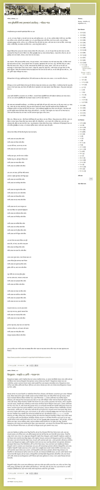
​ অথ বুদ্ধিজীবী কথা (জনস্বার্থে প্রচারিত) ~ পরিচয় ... (86, 68)
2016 (81, 57)
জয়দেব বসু (82, 149)
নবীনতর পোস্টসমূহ (11, 478)
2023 (81, 40)
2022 (81, 42)
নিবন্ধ (81, 151)
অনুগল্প (81, 125)
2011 (81, 110)
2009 (81, 115)
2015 (81, 60)
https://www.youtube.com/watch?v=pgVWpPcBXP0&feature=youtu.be (29, 357)
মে (82, 92)
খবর (80, 136)
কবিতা (81, 132)
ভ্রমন (81, 156)
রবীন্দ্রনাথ (81, 158)
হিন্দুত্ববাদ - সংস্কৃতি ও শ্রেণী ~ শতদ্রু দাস (23, 375)
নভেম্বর (83, 77)
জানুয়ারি (83, 102)
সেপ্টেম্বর (83, 82)
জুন (82, 90)
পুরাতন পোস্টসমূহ (68, 478)
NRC (81, 169)
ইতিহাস (81, 129)
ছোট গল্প (81, 147)
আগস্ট (82, 84)
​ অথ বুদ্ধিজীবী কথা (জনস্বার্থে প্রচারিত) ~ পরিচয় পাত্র (28, 23)
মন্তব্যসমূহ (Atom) (18, 481)
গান (80, 140)
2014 (81, 62)
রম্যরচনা (81, 160)
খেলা (81, 138)
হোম (40, 478)
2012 (81, 108)
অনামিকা (81, 123)
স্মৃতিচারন (81, 166)
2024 (81, 37)
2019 (81, 50)
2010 (81, 113)
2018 (81, 52)
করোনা (81, 134)
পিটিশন (81, 153)
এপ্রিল (83, 95)
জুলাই (82, 87)
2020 (81, 47)
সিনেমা (81, 164)
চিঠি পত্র (81, 142)
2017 (81, 55)
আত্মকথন (81, 127)
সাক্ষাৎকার (82, 162)
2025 (81, 35)
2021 (81, 45)
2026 (81, 32)
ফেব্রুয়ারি (83, 99)
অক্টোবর (83, 80)
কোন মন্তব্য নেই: (21, 365)
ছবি (80, 145)
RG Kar (82, 171)
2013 (81, 105)
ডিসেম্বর (83, 65)
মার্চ (82, 97)
